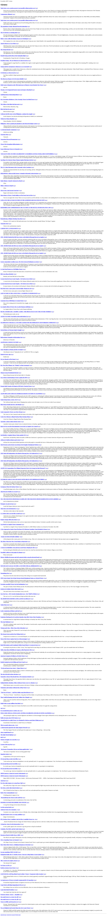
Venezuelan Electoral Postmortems (9, 139)
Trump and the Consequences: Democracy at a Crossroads (15, 66)
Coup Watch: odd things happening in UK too (12, 885)
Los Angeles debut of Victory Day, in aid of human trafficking (15, 306)
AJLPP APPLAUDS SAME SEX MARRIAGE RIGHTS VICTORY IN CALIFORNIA (21, 393)
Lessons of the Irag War (6, 744)
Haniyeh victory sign (6, 354)
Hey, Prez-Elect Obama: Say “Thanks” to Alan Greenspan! (15, 365)
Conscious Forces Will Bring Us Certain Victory (12, 300)
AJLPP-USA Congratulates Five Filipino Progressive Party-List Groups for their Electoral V (23, 468)
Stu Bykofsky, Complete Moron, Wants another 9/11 (13, 435)
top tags (13, 914)
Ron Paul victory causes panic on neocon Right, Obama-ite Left (16, 288)
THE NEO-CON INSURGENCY (9, 508)
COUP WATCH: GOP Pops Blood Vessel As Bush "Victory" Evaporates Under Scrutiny (22, 874)
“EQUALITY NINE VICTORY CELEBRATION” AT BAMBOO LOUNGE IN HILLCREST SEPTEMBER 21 (27, 153)
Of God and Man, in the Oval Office (9, 759)
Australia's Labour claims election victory (11, 421)
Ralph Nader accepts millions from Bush (10, 703)
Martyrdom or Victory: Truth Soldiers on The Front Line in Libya (17, 195)
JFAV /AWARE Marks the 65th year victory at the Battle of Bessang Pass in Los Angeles (22, 245)
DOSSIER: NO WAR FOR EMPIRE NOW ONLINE (13, 802)
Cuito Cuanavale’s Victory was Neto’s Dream (11, 412)
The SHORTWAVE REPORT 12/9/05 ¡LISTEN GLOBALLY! (15, 598)
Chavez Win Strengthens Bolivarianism (10, 144)
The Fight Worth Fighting (7, 734)
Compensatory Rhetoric (6, 14)
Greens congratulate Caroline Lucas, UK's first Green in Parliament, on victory (20, 261)
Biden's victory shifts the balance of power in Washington (14, 38)
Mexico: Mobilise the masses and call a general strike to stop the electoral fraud (20, 557)
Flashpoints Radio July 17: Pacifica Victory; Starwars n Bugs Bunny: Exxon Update (21, 854)
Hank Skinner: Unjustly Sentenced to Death (11, 180)
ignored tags (3, 914)
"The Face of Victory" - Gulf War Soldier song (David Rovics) (16, 692)
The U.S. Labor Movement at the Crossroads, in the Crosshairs (16, 167)
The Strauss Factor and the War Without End (12, 634)
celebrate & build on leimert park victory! (11, 440)
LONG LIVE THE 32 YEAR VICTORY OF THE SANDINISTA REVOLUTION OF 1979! (22, 200)
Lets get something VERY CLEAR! (9, 852)
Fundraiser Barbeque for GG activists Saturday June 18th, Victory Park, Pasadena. (21, 617)
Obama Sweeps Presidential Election (9, 372)
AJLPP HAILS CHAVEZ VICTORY (9, 342)
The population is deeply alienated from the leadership (14, 26)
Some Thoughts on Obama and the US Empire (12, 349)
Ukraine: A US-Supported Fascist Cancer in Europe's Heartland (16, 89)
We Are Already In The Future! (8, 359)
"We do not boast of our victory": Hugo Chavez (12, 668)
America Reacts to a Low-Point (8, 43)
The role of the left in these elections (9, 674)
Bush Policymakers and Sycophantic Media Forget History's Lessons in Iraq (19, 645)
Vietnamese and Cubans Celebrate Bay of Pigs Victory (14, 687)
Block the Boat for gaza (6, 109)
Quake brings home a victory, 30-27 (9, 399)
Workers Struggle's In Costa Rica (9, 739)
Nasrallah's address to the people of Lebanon (11, 552)
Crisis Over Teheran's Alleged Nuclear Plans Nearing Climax (15, 416)
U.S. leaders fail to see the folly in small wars (11, 513)
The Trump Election (5, 49)
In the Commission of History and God (10, 611)
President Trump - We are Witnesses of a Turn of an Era (14, 60)
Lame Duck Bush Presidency (8, 889)
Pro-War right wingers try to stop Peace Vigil (11, 783)
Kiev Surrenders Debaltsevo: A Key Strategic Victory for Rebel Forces (18, 99)
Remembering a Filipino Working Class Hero (12, 218)
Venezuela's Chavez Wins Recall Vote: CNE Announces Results (16, 676)
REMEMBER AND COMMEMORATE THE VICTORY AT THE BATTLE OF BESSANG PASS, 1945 (26, 207)
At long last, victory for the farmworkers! (11, 824)
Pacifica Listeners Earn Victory (8, 867)
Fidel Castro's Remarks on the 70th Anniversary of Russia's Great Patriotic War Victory (22, 85)
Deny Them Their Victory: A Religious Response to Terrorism (15, 844)
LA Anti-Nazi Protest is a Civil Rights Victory (12, 269)
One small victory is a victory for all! (9, 897)
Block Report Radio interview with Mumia (11, 404)
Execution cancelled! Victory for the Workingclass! (13, 584)
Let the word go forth (6, 807)
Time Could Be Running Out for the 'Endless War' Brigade (15, 697)
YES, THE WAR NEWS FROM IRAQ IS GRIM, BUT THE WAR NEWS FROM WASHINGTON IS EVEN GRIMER (29, 499)
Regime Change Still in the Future (9, 519)
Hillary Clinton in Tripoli (7, 185)
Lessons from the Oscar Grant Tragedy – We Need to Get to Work (17, 283)
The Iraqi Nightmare (6, 621)
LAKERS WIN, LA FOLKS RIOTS (9, 228)
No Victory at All (5, 865)
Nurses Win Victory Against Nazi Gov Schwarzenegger (14, 639)
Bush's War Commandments (7, 792)
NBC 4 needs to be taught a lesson (9, 860)
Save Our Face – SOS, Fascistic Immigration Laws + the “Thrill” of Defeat (19, 593)
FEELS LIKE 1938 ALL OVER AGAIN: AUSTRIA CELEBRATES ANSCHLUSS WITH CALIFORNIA (26, 713)
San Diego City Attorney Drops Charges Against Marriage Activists (17, 160)
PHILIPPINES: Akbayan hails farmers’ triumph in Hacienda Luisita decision (19, 173)
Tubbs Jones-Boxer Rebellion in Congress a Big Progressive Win (16, 649)
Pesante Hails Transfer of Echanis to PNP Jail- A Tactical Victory (16, 386)
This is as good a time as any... (8, 725)
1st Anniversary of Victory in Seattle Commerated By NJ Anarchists (17, 880)
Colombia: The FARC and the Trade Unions (11, 829)
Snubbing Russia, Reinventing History (10, 94)
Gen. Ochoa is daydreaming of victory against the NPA (14, 377)
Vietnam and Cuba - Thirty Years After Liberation (13, 628)
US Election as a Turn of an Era (8, 72)
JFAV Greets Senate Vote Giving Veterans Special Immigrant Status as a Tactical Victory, (22, 578)
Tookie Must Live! (5, 604)
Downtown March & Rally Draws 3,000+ (10, 835)
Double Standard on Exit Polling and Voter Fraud (13, 662)
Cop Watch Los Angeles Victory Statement (11, 524)
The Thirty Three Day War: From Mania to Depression (14, 541)
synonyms (8, 914)
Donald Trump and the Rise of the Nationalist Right (13, 55)
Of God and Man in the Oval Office (9, 763)
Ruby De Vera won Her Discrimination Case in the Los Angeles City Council (19, 426)
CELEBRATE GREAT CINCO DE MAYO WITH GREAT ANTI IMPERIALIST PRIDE (22, 479)
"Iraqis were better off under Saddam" (10, 536)
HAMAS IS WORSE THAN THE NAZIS (11, 589)
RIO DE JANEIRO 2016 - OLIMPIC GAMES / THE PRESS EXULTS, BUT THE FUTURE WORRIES (26, 311)
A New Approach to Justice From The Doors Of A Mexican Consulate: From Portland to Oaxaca (24, 529)
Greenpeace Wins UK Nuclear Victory (10, 486)
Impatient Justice (5, 754)
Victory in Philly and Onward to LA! (9, 901)
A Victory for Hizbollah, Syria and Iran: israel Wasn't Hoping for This (18, 547)
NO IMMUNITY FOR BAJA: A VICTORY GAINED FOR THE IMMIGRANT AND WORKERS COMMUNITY (28, 322)
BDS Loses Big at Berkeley (7, 274)
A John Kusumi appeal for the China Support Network (14, 727)
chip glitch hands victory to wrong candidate (11, 814)
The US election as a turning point (9, 32)
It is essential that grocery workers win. (10, 710)
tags (36, 8)
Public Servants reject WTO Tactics (9, 717)
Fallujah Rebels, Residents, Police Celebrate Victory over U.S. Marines (18, 682)
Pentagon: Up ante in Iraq (7, 503)
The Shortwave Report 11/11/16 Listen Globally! (12, 78)
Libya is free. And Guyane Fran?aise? (10, 190)
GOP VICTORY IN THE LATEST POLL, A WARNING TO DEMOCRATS (19, 293)
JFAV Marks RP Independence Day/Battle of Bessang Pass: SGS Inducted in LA (20, 453)
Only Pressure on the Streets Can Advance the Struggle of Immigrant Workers (20, 444)
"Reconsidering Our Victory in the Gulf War (11, 797)
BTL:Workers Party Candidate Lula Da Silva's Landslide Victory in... (18, 819)
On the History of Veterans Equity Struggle (11, 330)
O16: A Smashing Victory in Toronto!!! (10, 840)
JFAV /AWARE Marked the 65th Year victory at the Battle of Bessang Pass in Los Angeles (22, 237)
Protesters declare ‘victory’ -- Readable (10, 894)
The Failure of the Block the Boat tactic (10, 104)
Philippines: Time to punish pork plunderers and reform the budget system (19, 123)
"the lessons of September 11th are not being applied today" (15, 749)
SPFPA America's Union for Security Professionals (13, 773)
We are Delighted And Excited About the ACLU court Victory (15, 908)
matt (2, 737)
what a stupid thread (6, 732)
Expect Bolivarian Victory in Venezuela (10, 149)
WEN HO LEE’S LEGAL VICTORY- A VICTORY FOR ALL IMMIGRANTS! (20, 566)
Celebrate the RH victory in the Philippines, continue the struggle (16, 114)
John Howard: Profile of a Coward (9, 491)
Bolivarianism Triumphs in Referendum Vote (11, 337)
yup (1, 708)
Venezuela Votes (4, 223)
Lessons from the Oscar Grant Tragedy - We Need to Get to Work (16, 278)
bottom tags (18, 914)
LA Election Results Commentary (9, 129)
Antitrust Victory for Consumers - (9, 809)
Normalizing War (5, 573)
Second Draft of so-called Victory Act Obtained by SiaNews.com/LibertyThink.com (21, 720)
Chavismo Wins (4, 134)
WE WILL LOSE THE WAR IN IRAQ (10, 788)
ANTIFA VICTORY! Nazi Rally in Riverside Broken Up (14, 316)
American (3, 780)
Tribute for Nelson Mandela (7, 118)
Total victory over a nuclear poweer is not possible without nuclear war (18, 8)
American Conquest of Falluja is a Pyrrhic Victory (13, 656)
